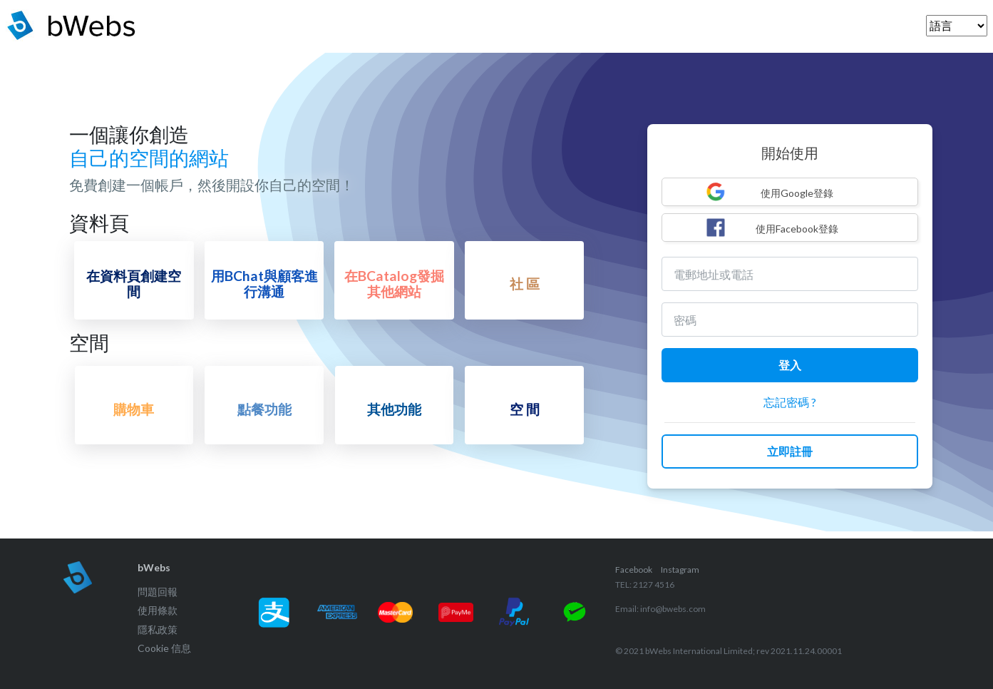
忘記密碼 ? (789, 402)
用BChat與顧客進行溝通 (264, 283)
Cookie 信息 (164, 648)
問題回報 (157, 592)
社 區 (525, 283)
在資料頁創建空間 (133, 283)
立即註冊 (790, 451)
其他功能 (394, 409)
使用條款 (157, 610)
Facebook (633, 569)
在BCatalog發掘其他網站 (394, 283)
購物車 (133, 409)
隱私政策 (157, 629)
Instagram (680, 569)
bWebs (154, 567)
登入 (789, 365)
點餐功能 (264, 409)
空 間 (525, 409)
